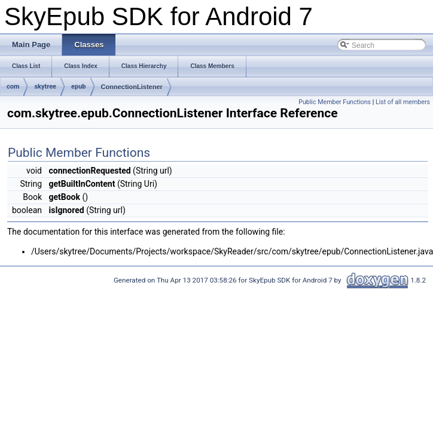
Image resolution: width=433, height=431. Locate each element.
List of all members (403, 102)
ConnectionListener (132, 86)
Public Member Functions (334, 102)
